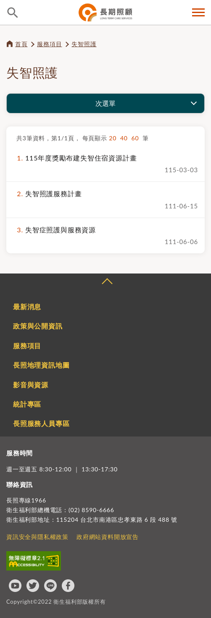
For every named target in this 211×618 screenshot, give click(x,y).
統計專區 (27, 404)
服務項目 (49, 43)
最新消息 (27, 306)
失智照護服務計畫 (47, 193)
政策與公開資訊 (38, 326)
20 (114, 138)
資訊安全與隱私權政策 (37, 536)
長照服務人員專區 (41, 423)
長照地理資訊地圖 (41, 365)
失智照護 (83, 43)
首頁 (21, 43)
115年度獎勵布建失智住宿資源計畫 (75, 158)
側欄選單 (198, 12)
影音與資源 (30, 385)
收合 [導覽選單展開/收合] (106, 282)
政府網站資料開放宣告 (107, 536)
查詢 (12, 12)
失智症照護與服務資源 (54, 229)
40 (126, 138)
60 (137, 138)
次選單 (105, 103)
